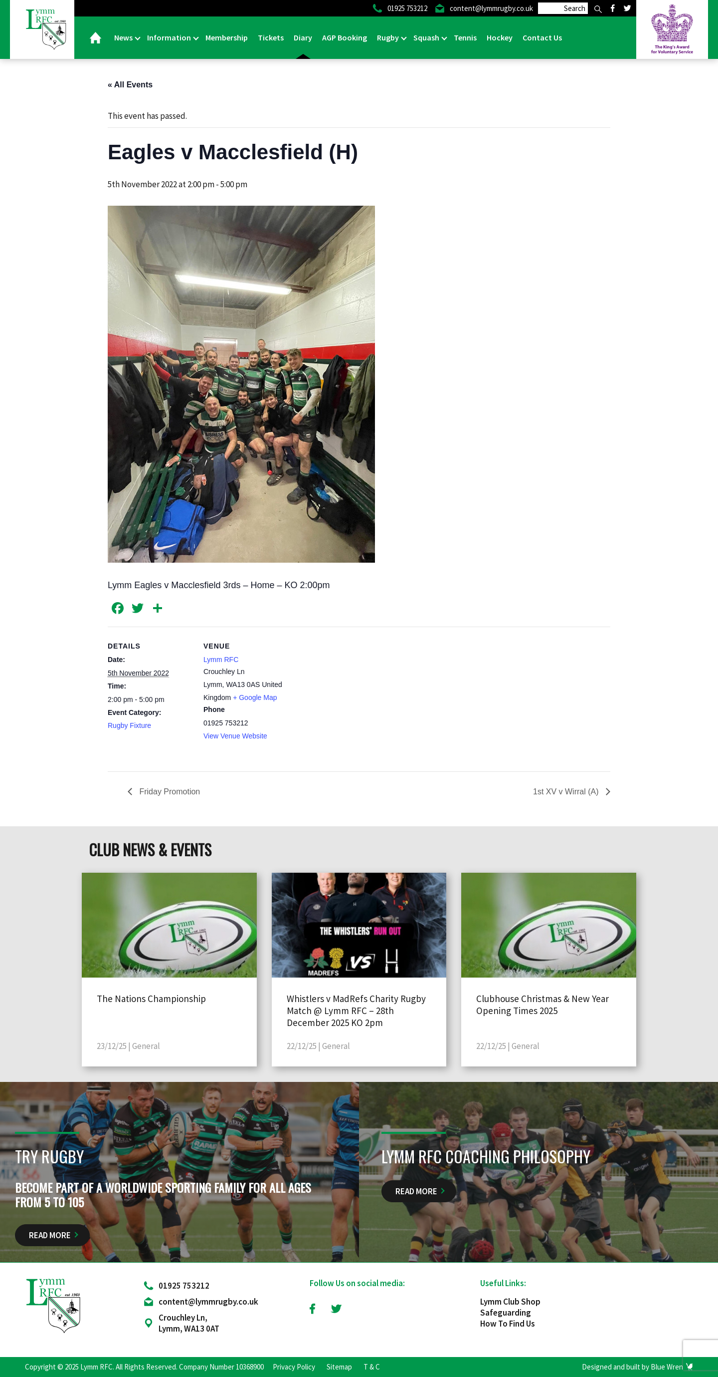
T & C (371, 1370)
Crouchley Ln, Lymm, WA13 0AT (189, 1326)
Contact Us (542, 37)
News (124, 37)
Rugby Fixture (129, 725)
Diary (303, 37)
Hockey (500, 37)
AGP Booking (344, 37)
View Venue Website (235, 736)
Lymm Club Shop (510, 1304)
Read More (50, 1238)
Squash (427, 37)
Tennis (465, 37)
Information (169, 37)
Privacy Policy (294, 1370)
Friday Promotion (168, 791)
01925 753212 (184, 1288)
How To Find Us (507, 1326)
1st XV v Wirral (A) (567, 791)
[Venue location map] (351, 695)
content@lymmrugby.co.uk (208, 1304)
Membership (226, 37)
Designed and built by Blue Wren (632, 1370)
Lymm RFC (220, 660)
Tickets (271, 37)
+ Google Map (255, 697)
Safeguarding (505, 1315)
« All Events (130, 84)
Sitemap (339, 1370)
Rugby (388, 37)
